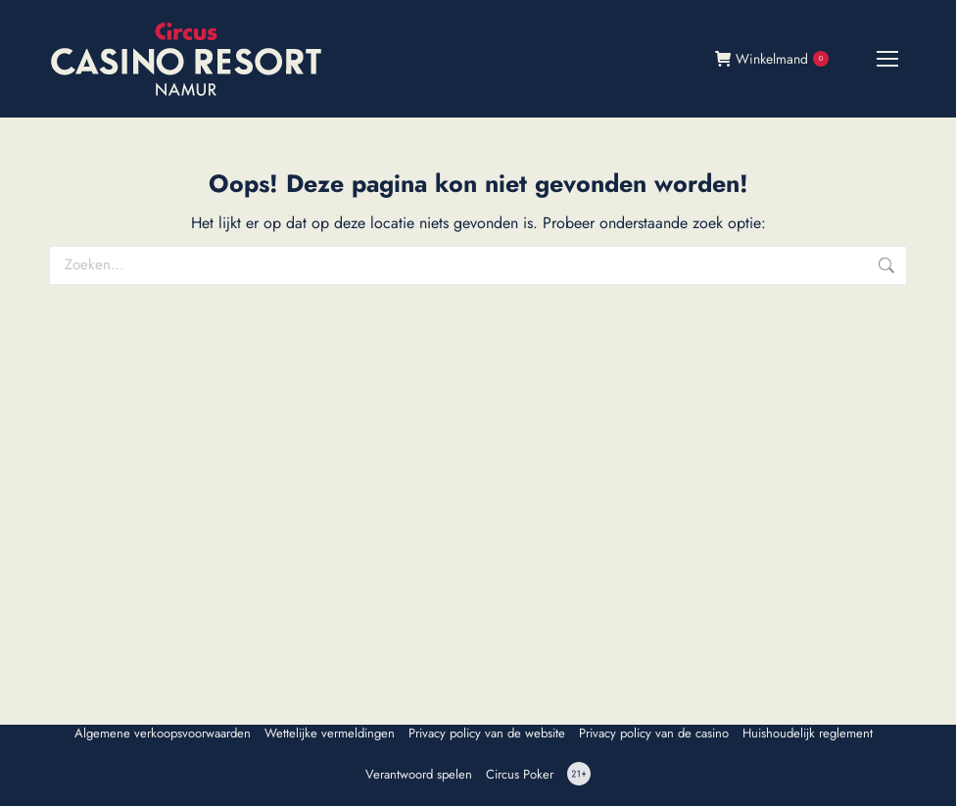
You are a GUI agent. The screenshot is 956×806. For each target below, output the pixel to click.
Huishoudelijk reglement (807, 733)
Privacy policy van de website (486, 733)
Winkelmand (772, 59)
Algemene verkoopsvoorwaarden (162, 733)
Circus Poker (519, 774)
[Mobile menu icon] (887, 58)
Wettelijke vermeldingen (329, 733)
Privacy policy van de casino (654, 733)
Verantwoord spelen (418, 774)
